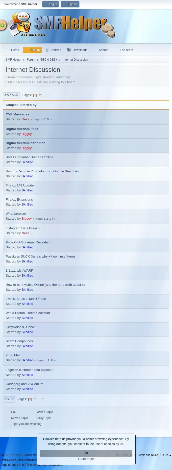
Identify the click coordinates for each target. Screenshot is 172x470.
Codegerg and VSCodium (24, 384)
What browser (16, 213)
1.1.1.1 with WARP (19, 270)
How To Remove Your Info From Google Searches (42, 171)
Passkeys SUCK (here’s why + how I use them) (40, 256)
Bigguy (27, 134)
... (44, 95)
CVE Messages (17, 114)
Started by (28, 105)
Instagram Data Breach (23, 228)
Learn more (86, 459)
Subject (12, 105)
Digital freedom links (22, 129)
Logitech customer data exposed (29, 370)
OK (86, 453)
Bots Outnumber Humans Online (29, 157)
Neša (25, 119)
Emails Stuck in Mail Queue (26, 299)
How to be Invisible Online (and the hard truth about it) (45, 285)
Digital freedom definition (26, 143)
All (48, 119)
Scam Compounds (19, 341)
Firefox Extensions (19, 199)
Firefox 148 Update (20, 185)
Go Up (8, 399)
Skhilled (27, 162)
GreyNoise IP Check (21, 327)
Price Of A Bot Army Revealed (27, 242)
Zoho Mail (13, 355)
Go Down (11, 95)
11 (48, 95)
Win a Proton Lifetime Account (28, 313)
